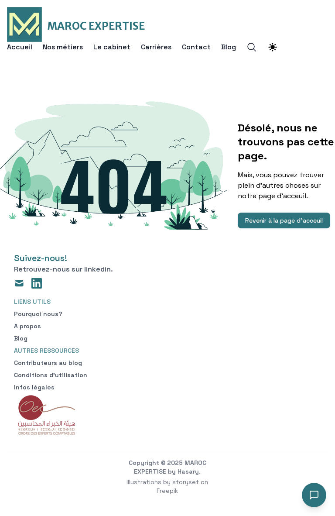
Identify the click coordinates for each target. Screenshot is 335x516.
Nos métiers (63, 47)
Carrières (156, 47)
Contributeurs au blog (48, 363)
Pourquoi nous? (38, 314)
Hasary (188, 471)
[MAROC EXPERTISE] (76, 24)
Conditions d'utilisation (50, 375)
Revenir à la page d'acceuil (284, 220)
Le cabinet (111, 47)
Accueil (19, 47)
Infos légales (34, 387)
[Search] (251, 47)
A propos (27, 326)
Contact (196, 47)
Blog (228, 47)
